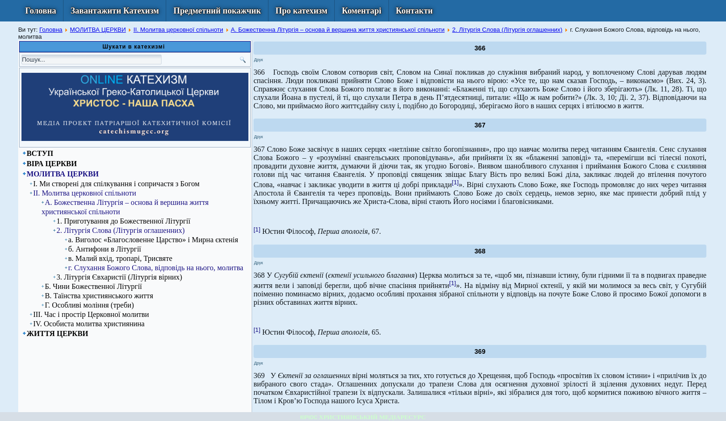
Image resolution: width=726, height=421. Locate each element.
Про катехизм (301, 10)
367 (479, 125)
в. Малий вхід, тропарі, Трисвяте (120, 258)
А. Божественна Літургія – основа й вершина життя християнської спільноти (337, 29)
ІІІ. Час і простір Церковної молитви (91, 314)
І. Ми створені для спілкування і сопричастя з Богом (116, 184)
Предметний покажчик (217, 10)
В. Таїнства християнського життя (99, 296)
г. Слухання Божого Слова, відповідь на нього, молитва (155, 268)
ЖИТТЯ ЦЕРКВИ (57, 333)
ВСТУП (40, 153)
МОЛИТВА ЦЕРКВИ (98, 29)
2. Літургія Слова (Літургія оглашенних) (507, 29)
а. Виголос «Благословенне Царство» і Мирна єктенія (153, 240)
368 (479, 251)
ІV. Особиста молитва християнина (89, 324)
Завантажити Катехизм (114, 10)
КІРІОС (308, 417)
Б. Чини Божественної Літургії (93, 286)
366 (479, 48)
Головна (40, 10)
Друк (258, 59)
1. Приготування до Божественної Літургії (123, 221)
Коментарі (361, 10)
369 (479, 351)
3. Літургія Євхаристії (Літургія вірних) (119, 277)
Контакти (414, 10)
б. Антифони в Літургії (104, 249)
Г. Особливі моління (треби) (89, 305)
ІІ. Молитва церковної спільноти (178, 29)
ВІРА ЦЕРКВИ (52, 164)
